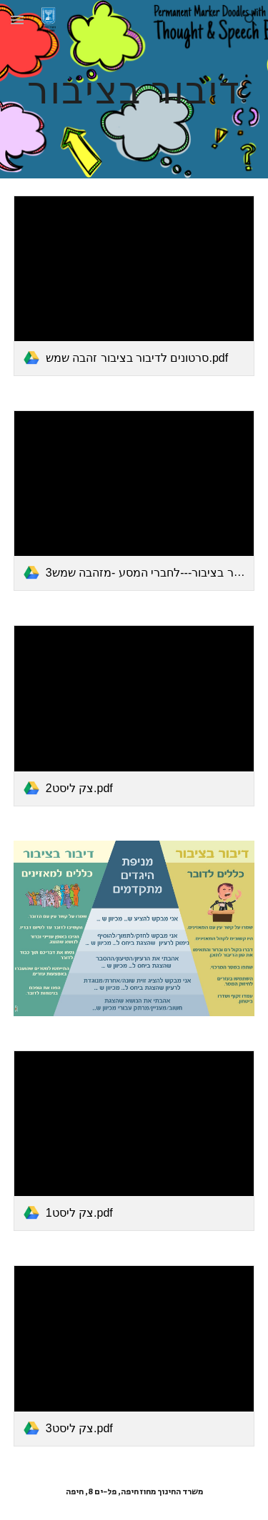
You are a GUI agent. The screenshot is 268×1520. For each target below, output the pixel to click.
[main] (134, 88)
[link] (134, 286)
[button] (17, 19)
